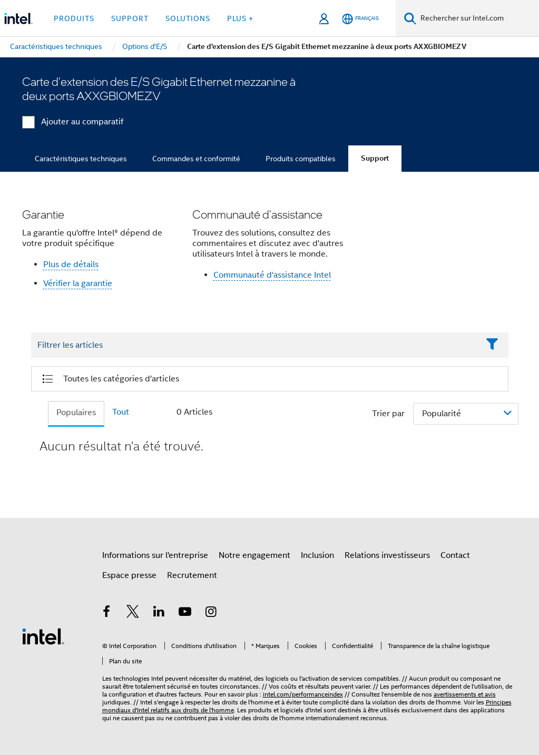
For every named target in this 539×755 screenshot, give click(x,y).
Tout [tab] (120, 412)
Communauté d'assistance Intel (272, 275)
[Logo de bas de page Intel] (43, 636)
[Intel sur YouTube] (185, 613)
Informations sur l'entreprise (155, 555)
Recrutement (192, 575)
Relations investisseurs (387, 555)
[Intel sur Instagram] (211, 613)
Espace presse (129, 575)
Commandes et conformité (196, 158)
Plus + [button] (240, 18)
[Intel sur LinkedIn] (159, 613)
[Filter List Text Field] (255, 345)
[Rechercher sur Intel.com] (477, 18)
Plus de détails (71, 264)
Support (375, 158)
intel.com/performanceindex (303, 694)
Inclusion (317, 555)
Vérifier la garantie (77, 283)
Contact (455, 555)
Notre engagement (254, 555)
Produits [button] (74, 18)
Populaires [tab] (76, 412)
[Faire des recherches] (410, 18)
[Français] (360, 19)
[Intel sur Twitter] (133, 613)
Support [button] (130, 18)
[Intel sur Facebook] (107, 613)
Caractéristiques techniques (81, 158)
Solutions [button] (187, 18)
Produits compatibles (301, 158)
